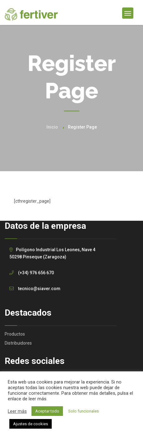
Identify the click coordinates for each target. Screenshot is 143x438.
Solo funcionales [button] (83, 411)
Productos (15, 334)
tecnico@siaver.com (39, 288)
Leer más (17, 411)
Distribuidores (18, 343)
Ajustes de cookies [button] (30, 424)
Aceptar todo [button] (47, 411)
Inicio (52, 127)
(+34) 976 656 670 (36, 272)
